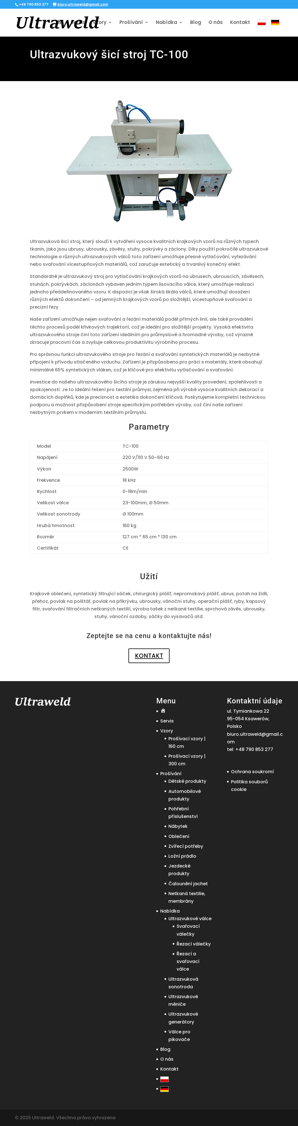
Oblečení (178, 836)
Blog (195, 23)
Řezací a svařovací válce (188, 961)
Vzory (99, 23)
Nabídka (166, 23)
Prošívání (131, 23)
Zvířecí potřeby (185, 846)
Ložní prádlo (182, 856)
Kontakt (240, 23)
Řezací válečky (194, 944)
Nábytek (178, 826)
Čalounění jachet (188, 883)
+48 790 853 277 (254, 749)
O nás (215, 23)
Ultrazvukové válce (190, 918)
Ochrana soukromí (252, 771)
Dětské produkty (187, 781)
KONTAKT (149, 656)
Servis (78, 23)
